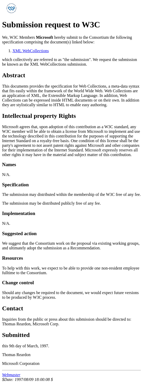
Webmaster (11, 375)
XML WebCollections (30, 51)
